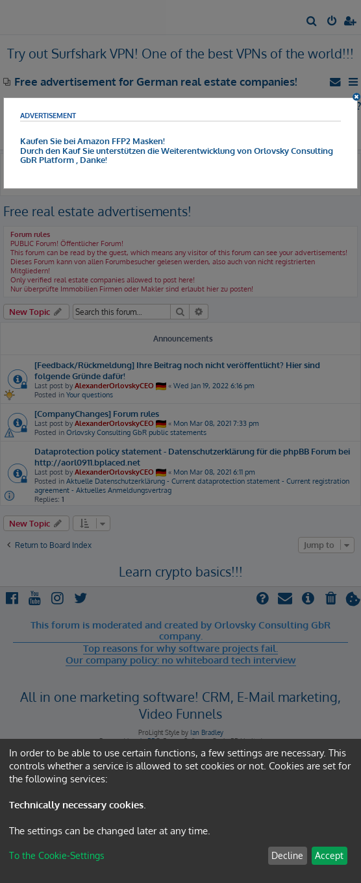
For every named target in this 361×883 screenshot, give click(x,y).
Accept (329, 855)
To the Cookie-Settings (57, 855)
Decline (287, 855)
